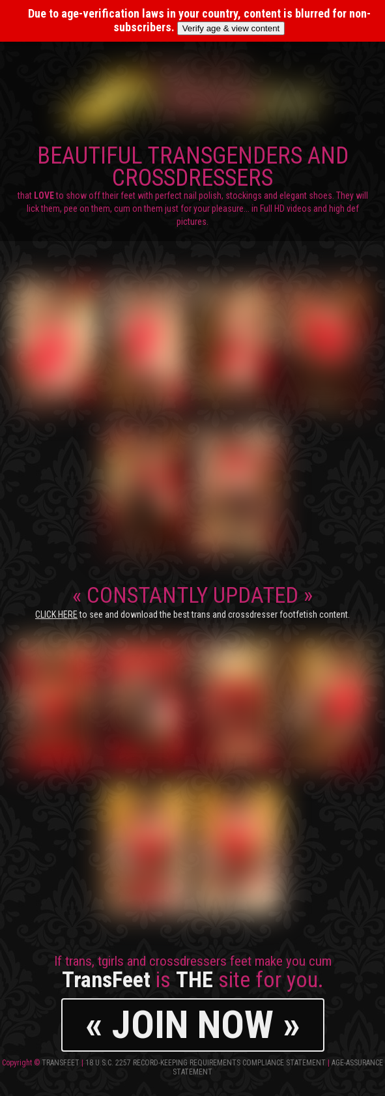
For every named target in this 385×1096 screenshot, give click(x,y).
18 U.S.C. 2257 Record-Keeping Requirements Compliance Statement (205, 1062)
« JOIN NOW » (192, 1025)
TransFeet (60, 1062)
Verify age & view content (231, 28)
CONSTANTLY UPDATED (192, 601)
